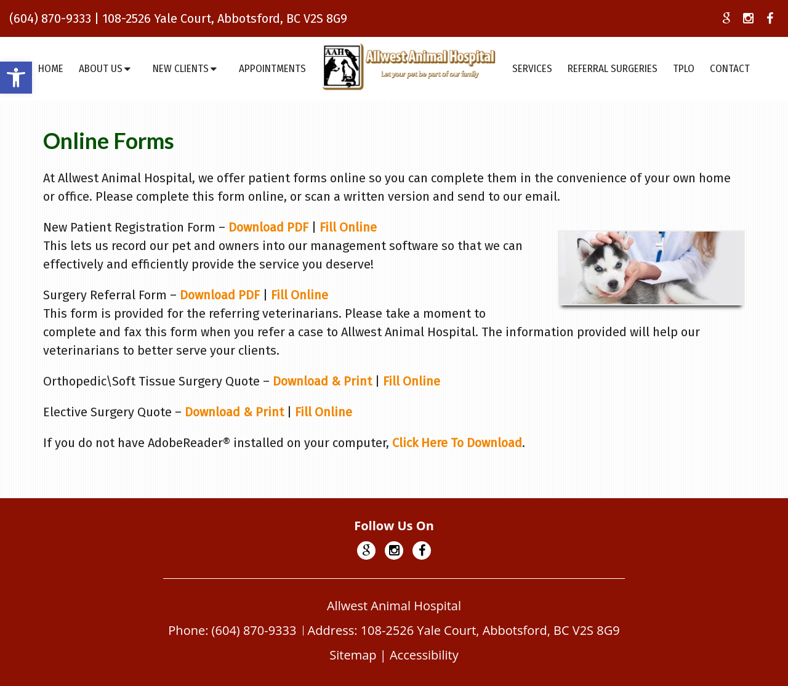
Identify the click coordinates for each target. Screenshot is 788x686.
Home (50, 68)
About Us (101, 68)
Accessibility (424, 655)
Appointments (272, 68)
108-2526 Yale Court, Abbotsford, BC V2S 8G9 (224, 18)
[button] (16, 78)
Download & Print (322, 381)
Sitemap (352, 655)
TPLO (683, 68)
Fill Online (348, 227)
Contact (730, 68)
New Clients (181, 68)
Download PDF (268, 227)
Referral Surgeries (612, 68)
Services (532, 68)
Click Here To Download (457, 442)
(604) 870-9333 (50, 18)
